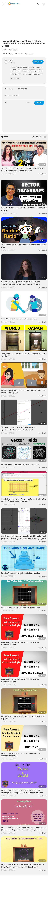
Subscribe (38, 62)
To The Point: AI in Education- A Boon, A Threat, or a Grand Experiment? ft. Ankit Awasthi (23, 169)
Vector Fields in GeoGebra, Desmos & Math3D (20, 464)
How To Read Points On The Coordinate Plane (20, 607)
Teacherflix (8, 60)
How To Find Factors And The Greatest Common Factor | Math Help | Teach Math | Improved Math (22, 791)
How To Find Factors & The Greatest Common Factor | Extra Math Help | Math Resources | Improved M (24, 828)
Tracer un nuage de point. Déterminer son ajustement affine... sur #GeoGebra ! (19, 428)
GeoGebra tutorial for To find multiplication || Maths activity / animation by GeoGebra (23, 500)
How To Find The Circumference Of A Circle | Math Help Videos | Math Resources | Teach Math (22, 865)
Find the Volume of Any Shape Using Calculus (20, 573)
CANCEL (28, 103)
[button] (43, 4)
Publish (39, 103)
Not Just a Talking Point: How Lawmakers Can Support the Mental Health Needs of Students (20, 283)
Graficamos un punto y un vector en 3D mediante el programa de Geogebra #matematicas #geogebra (23, 537)
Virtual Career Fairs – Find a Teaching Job (19, 319)
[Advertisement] (24, 120)
